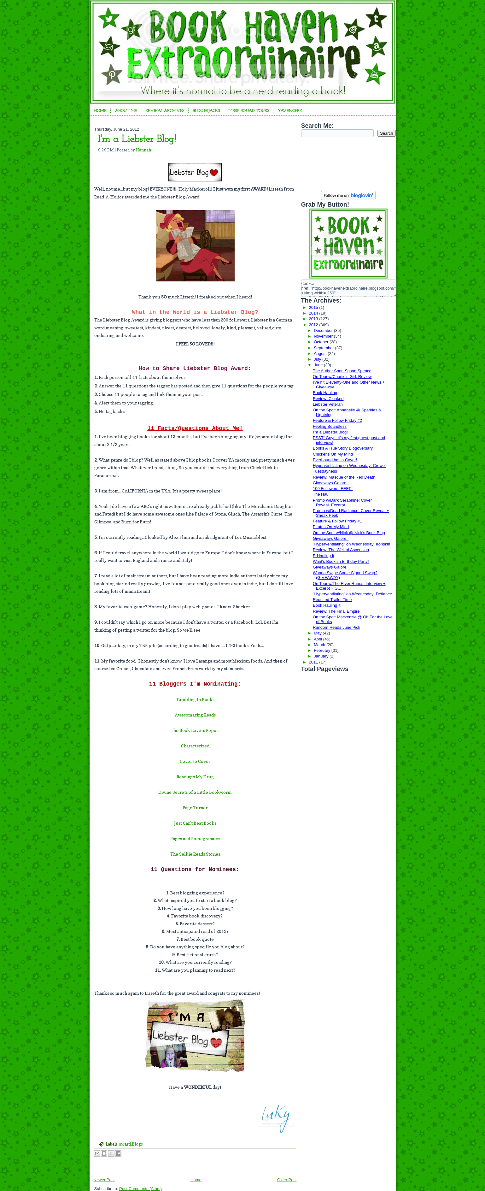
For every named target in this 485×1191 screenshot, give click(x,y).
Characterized (195, 745)
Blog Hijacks (206, 111)
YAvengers (289, 111)
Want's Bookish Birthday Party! (341, 561)
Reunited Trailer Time (332, 599)
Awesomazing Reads (195, 714)
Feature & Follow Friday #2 (337, 420)
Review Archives (164, 111)
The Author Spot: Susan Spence (342, 371)
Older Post (286, 1179)
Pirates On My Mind (331, 526)
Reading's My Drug (195, 776)
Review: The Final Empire (336, 611)
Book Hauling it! (327, 605)
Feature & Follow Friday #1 (337, 521)
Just (178, 823)
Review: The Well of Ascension (341, 549)
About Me (126, 111)
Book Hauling (325, 392)
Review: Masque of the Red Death (344, 477)
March (320, 644)
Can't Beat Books (199, 823)
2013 (314, 318)
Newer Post (104, 1179)
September (324, 347)
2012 (314, 324)
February (322, 650)
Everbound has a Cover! (335, 459)
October (322, 341)
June (319, 365)
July (318, 359)
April (318, 639)
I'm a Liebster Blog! (137, 139)
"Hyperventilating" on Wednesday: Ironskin (351, 544)
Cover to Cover (195, 761)
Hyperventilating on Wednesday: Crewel (349, 465)
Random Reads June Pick (336, 627)
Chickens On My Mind (333, 454)
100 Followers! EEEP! (333, 488)
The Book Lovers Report (195, 730)
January (322, 656)
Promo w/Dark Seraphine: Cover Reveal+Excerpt (342, 502)
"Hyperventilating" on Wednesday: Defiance (352, 594)
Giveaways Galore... (331, 567)
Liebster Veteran (328, 404)
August (321, 353)
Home (100, 111)
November (324, 336)
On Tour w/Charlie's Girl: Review (342, 376)
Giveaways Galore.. (330, 483)
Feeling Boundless (330, 426)
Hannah (143, 149)
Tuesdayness (325, 471)
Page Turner (195, 807)
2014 (314, 313)
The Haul (321, 494)
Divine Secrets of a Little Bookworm (195, 792)
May (318, 633)
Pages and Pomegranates (195, 838)
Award (125, 1144)
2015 (314, 307)
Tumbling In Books (195, 699)
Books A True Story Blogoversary (343, 448)
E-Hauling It (323, 555)
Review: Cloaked (328, 398)
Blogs (137, 1144)
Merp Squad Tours (248, 111)
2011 (314, 662)
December (324, 330)
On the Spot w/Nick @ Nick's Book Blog (349, 532)
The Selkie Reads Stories (195, 854)
